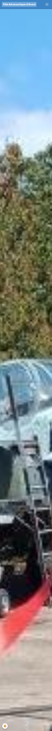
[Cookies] (5, 726)
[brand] (19, 4)
